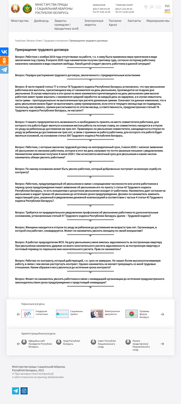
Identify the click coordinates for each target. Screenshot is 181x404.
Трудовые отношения (56, 40)
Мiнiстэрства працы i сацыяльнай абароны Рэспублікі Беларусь (54, 8)
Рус (167, 6)
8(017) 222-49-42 (123, 8)
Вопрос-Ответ (34, 40)
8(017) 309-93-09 (101, 8)
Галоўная (20, 40)
